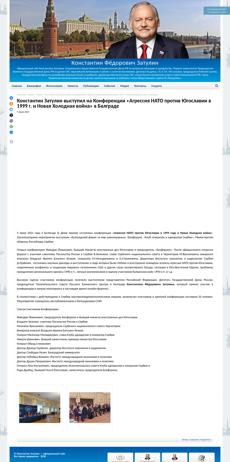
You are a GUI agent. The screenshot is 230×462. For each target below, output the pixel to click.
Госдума (156, 86)
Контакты (140, 86)
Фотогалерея (54, 86)
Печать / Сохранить (190, 439)
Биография (34, 86)
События (109, 86)
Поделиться (206, 440)
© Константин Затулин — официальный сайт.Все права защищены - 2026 (40, 455)
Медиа (124, 86)
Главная (17, 86)
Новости (73, 86)
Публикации (91, 86)
